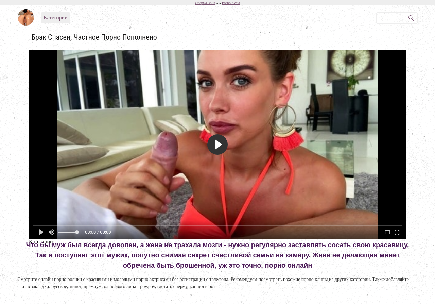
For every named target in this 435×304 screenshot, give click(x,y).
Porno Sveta (231, 3)
